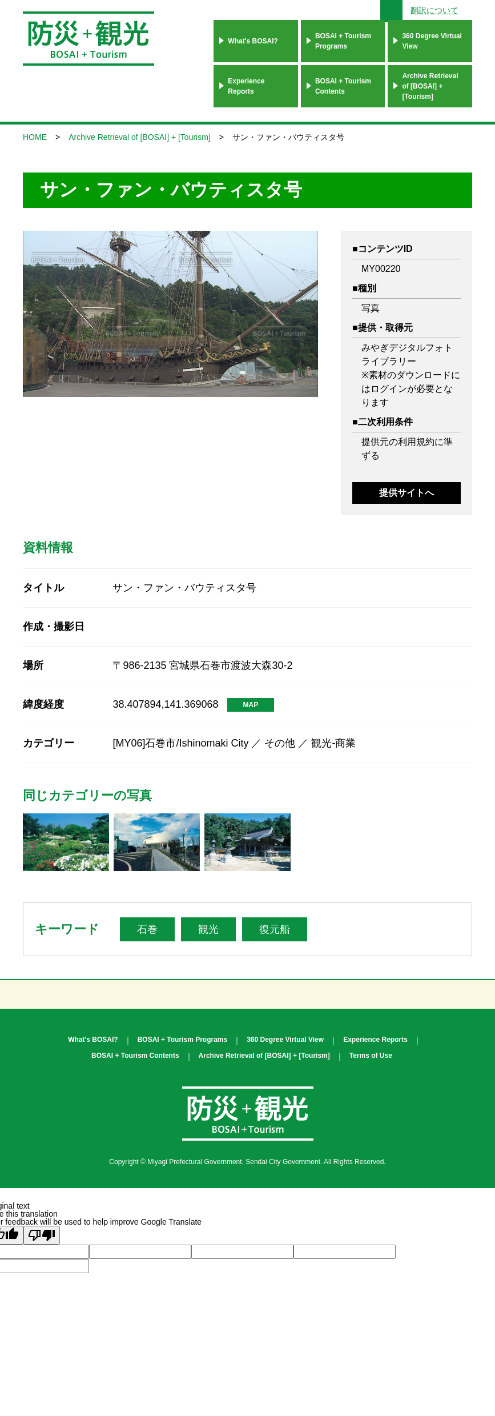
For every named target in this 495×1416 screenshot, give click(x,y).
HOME (35, 137)
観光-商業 (333, 743)
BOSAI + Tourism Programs (343, 41)
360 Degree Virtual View (432, 41)
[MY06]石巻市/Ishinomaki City (180, 743)
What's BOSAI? (253, 41)
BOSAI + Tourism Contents (343, 86)
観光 (208, 929)
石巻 (147, 929)
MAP (251, 705)
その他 (279, 743)
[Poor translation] (41, 1235)
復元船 (274, 929)
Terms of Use (370, 1056)
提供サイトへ (406, 493)
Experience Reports (246, 86)
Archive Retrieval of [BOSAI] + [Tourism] (430, 86)
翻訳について (434, 10)
